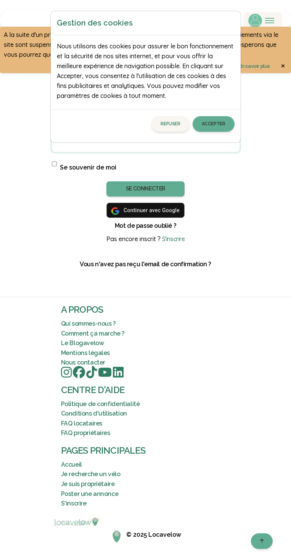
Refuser (170, 123)
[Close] (231, 23)
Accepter (213, 123)
